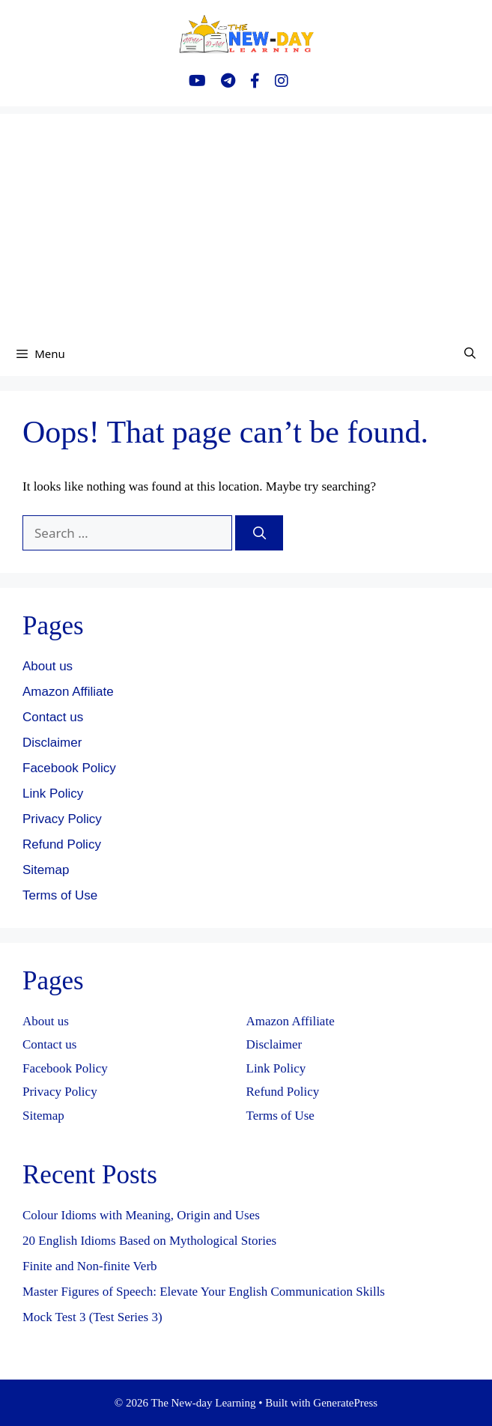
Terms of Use (59, 895)
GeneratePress (345, 1403)
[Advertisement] (246, 219)
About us (47, 666)
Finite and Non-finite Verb (89, 1266)
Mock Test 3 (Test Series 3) (92, 1317)
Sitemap (45, 870)
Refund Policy (61, 844)
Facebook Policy (69, 768)
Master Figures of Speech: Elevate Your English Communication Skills (203, 1291)
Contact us (52, 717)
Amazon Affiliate (68, 692)
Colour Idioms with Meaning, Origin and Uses (141, 1215)
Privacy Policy (62, 819)
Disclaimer (52, 742)
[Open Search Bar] (470, 353)
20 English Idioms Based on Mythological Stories (149, 1241)
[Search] (259, 533)
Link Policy (52, 793)
